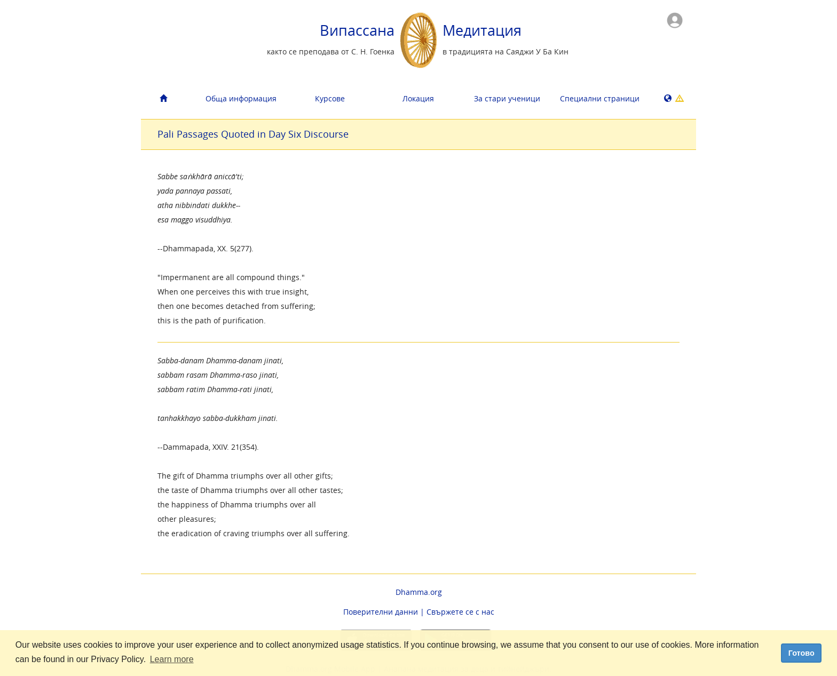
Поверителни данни (380, 612)
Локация (418, 98)
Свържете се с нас (460, 612)
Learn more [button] (172, 659)
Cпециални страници (599, 98)
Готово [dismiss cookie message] (801, 653)
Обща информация (241, 98)
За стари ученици (507, 98)
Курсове (330, 98)
